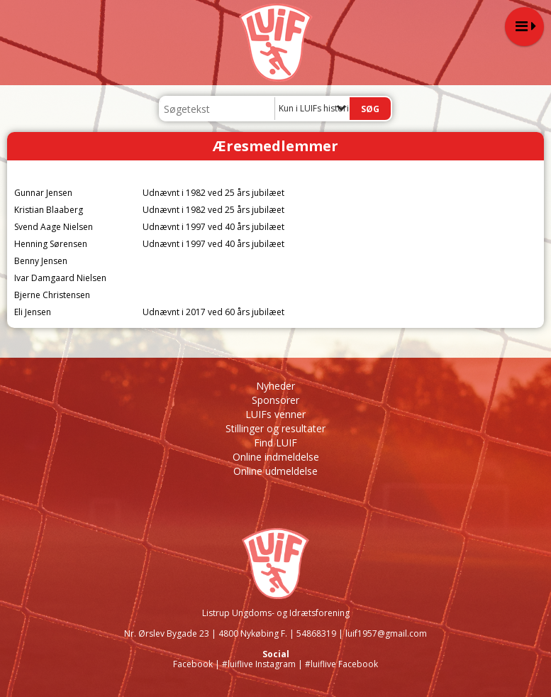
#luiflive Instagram (259, 664)
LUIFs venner (275, 414)
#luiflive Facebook (341, 664)
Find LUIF (275, 442)
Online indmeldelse (276, 456)
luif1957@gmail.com (386, 633)
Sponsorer (275, 400)
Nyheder (275, 386)
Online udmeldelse (275, 471)
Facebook (193, 664)
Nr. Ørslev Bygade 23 (166, 633)
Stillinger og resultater (275, 428)
